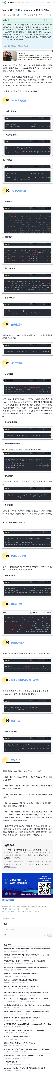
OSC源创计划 (12, 911)
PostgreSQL (47, 15)
